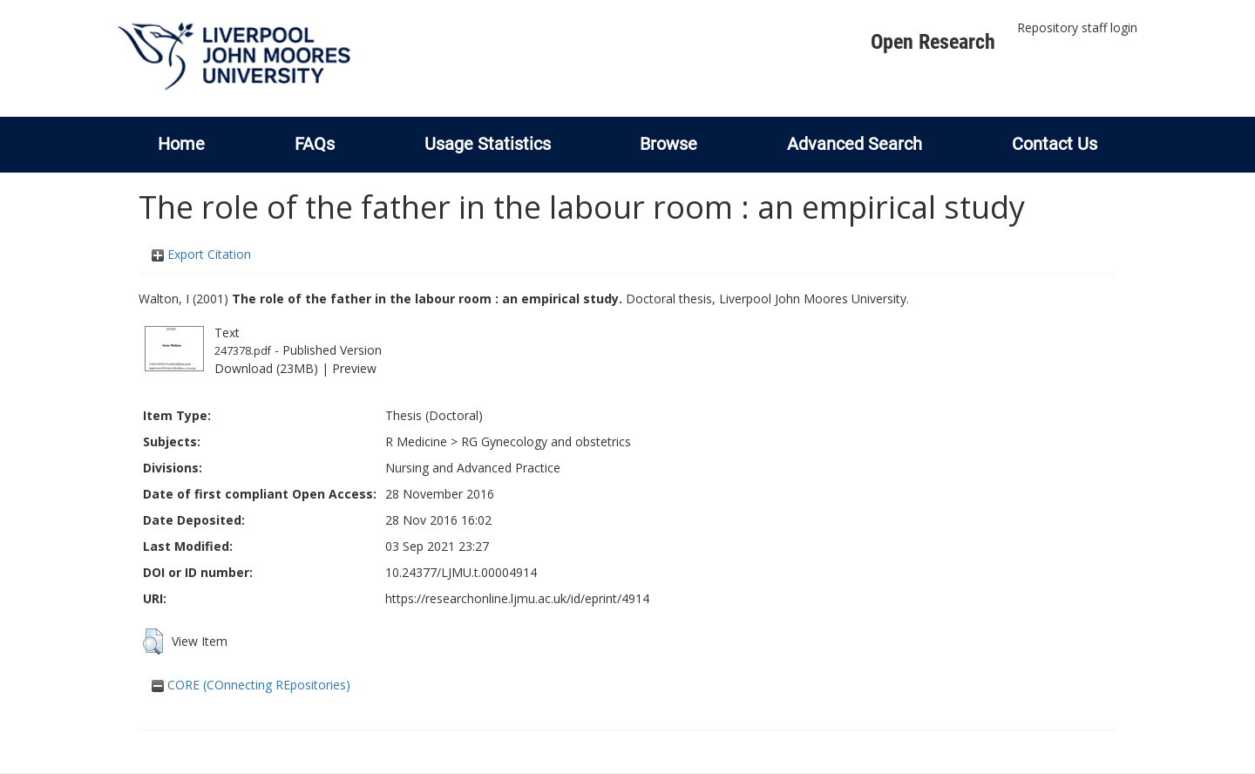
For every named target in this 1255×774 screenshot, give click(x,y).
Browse (668, 143)
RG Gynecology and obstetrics (546, 441)
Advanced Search (854, 143)
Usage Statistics (487, 143)
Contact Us (1054, 143)
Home (181, 143)
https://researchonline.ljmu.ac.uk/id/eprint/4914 (517, 598)
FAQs (315, 143)
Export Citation (201, 254)
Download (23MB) (266, 368)
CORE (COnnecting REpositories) (251, 684)
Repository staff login (1077, 27)
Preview (354, 368)
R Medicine (416, 441)
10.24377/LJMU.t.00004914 (461, 572)
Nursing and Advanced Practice (472, 467)
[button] (153, 641)
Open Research (933, 42)
